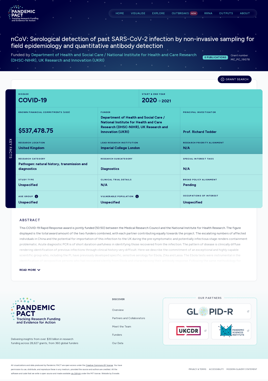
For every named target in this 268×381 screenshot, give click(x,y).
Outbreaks (185, 13)
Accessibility (216, 369)
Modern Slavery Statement (241, 369)
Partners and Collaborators (128, 318)
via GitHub (76, 373)
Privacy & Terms (197, 369)
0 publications (215, 57)
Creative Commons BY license (99, 365)
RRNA (208, 13)
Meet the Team (121, 326)
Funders (117, 334)
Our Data (117, 343)
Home (120, 13)
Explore (158, 13)
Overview (118, 310)
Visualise (138, 13)
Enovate (115, 373)
